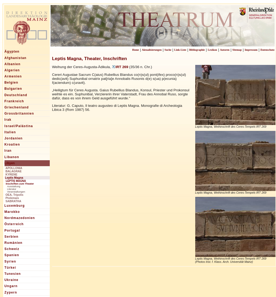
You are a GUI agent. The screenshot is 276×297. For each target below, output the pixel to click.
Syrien (10, 261)
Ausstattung (13, 186)
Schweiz (12, 249)
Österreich (14, 224)
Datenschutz (267, 49)
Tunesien (13, 274)
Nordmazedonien (20, 218)
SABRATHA (13, 201)
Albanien (13, 64)
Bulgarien (13, 89)
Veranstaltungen (16, 191)
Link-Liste (180, 49)
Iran (8, 151)
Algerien (12, 70)
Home (135, 49)
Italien (10, 132)
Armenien (13, 76)
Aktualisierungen (152, 49)
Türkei (10, 267)
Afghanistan (16, 58)
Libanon (12, 157)
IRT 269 (120, 67)
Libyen (10, 163)
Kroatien (12, 144)
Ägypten (12, 51)
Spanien (12, 255)
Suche (167, 49)
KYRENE (11, 174)
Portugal (12, 230)
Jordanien (14, 138)
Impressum (251, 49)
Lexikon (212, 49)
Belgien (11, 82)
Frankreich (14, 101)
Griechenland (17, 107)
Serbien (11, 237)
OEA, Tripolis (15, 194)
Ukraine (11, 280)
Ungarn (11, 286)
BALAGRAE (14, 171)
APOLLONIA (14, 168)
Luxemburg (15, 206)
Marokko (12, 212)
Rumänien (14, 243)
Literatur (11, 189)
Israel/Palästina (19, 126)
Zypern (11, 292)
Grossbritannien (19, 113)
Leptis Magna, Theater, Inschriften (89, 58)
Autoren (224, 49)
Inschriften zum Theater (20, 183)
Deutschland (16, 95)
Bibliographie (197, 49)
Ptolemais (12, 198)
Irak (8, 120)
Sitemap (237, 49)
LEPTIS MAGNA (16, 180)
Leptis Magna (14, 177)
